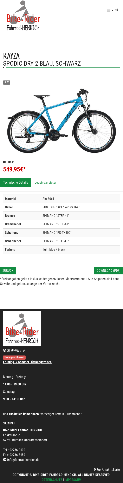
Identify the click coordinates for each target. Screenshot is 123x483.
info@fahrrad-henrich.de (23, 460)
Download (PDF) (109, 271)
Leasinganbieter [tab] (45, 182)
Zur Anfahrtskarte (107, 470)
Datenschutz (52, 480)
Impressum (73, 480)
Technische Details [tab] (15, 182)
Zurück (7, 271)
